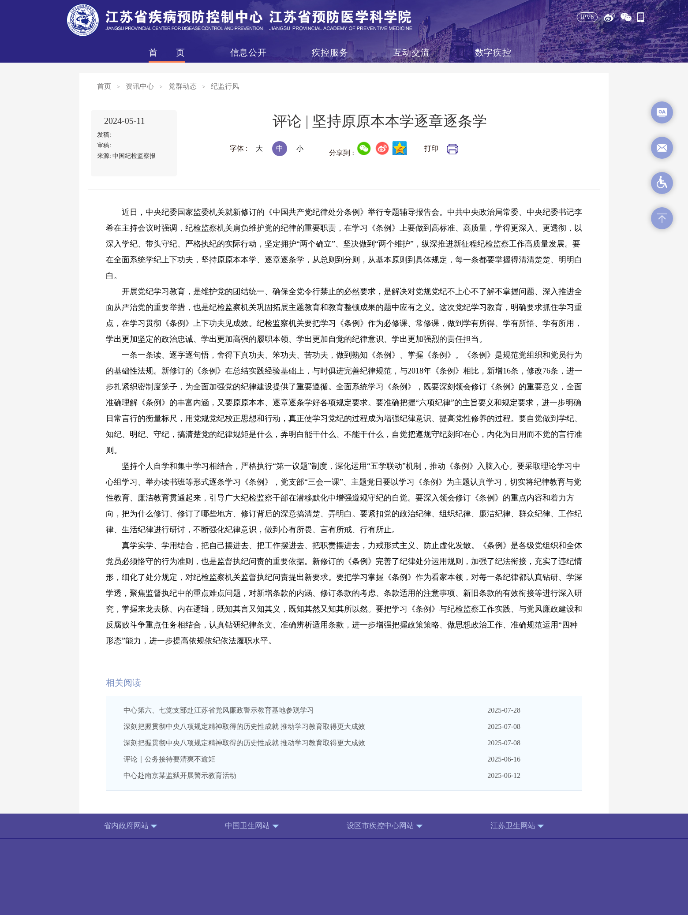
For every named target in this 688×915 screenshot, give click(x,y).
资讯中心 (140, 86)
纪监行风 (225, 86)
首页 (167, 52)
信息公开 (248, 52)
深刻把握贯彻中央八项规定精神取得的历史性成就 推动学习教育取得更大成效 (244, 726)
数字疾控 (493, 52)
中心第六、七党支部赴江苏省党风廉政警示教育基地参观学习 (218, 710)
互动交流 (411, 52)
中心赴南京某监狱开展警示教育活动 (179, 775)
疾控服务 (330, 52)
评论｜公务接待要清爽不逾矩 (169, 759)
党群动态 (182, 86)
